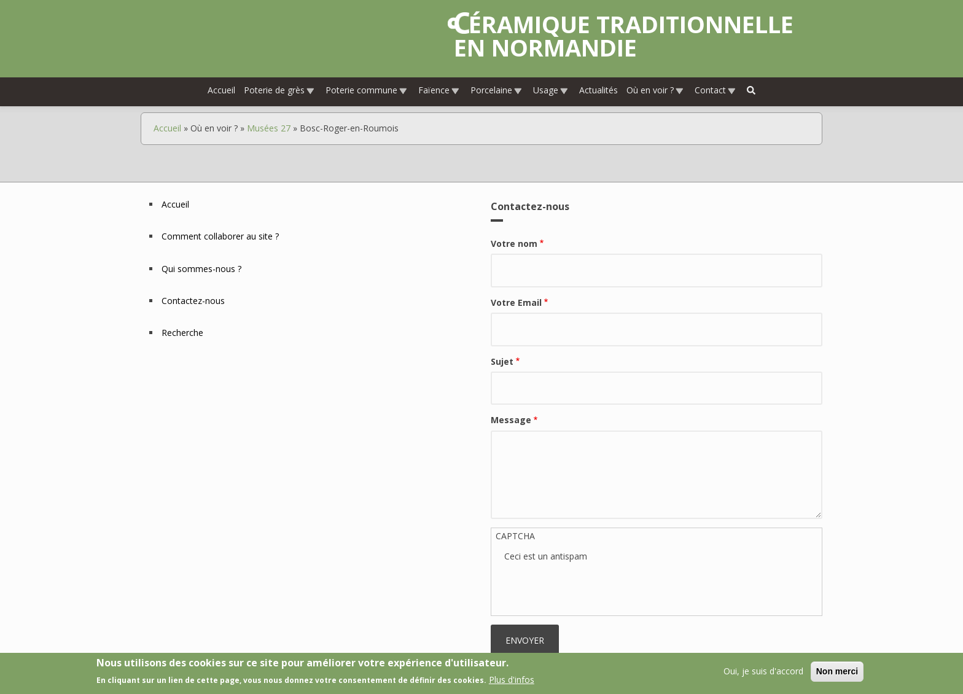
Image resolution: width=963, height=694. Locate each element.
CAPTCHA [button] (515, 536)
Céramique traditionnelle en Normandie (623, 35)
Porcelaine (496, 90)
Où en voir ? (655, 90)
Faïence (439, 90)
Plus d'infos (511, 679)
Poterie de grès (279, 90)
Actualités (598, 90)
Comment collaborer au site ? (220, 236)
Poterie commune (367, 90)
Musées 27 (268, 128)
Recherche (182, 332)
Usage (551, 90)
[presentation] (597, 587)
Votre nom (514, 243)
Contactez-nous (193, 300)
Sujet (502, 361)
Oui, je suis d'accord (763, 671)
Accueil (221, 90)
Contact (715, 90)
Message (511, 420)
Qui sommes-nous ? (201, 269)
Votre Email (516, 302)
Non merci (837, 671)
